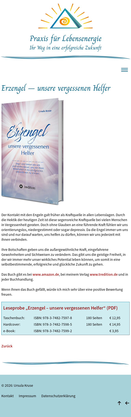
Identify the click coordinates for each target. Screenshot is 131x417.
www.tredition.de (104, 274)
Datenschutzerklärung (58, 395)
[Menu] (125, 71)
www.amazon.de (46, 274)
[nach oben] (119, 403)
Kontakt (7, 395)
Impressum (27, 395)
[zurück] (127, 403)
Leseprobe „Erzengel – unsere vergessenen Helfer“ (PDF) (60, 308)
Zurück (6, 346)
